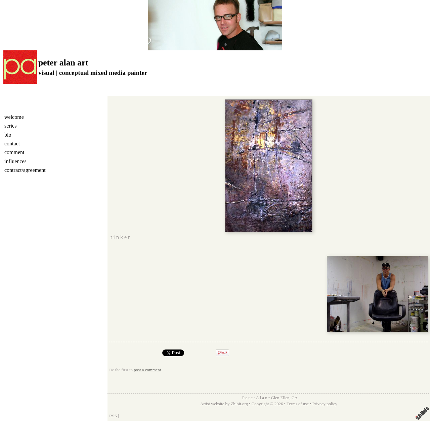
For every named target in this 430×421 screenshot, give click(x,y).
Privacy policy (324, 404)
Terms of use (298, 404)
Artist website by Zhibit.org (224, 404)
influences (15, 161)
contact (12, 143)
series (10, 126)
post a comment (147, 370)
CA (295, 397)
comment (14, 152)
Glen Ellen (280, 397)
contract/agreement (25, 170)
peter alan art (63, 62)
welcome (14, 117)
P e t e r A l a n (254, 397)
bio (8, 135)
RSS (113, 416)
